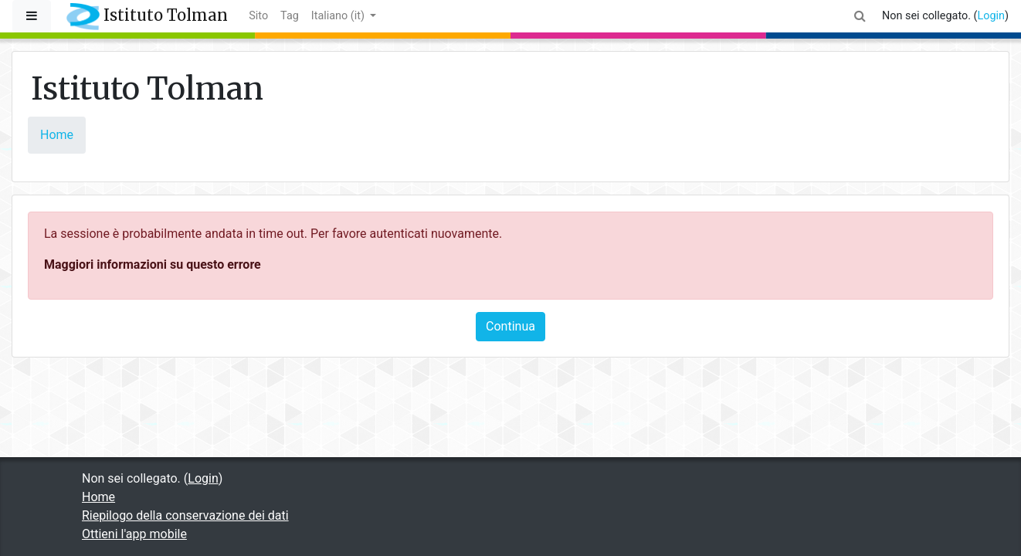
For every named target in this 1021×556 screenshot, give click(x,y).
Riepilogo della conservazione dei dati (185, 515)
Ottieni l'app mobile (134, 534)
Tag (289, 15)
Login (991, 15)
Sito (258, 15)
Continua (510, 326)
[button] (860, 16)
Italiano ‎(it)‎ (339, 15)
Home (56, 134)
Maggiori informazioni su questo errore (152, 264)
